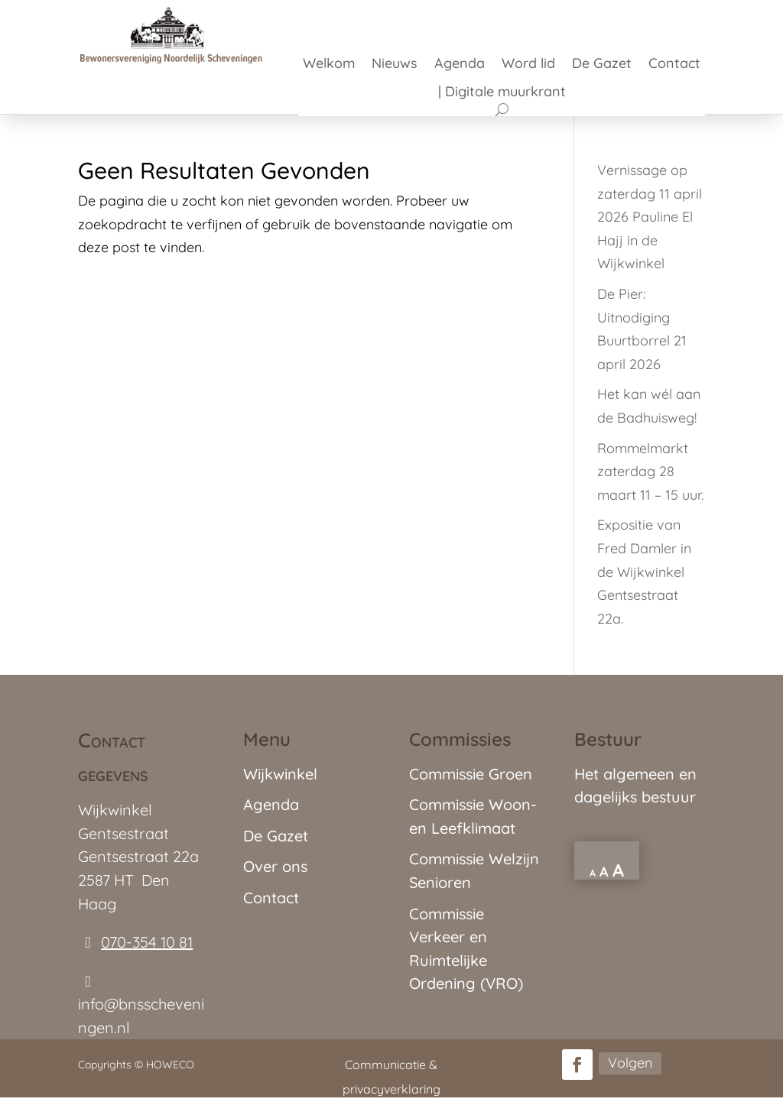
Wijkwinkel (280, 773)
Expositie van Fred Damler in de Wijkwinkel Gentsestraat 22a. (644, 571)
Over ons (275, 866)
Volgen (630, 1062)
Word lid (528, 65)
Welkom (329, 65)
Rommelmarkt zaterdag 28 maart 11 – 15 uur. (650, 471)
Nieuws (394, 65)
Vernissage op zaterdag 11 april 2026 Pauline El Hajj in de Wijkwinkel (649, 216)
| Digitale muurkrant (502, 93)
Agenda (459, 65)
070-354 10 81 (147, 941)
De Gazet (602, 65)
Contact (674, 65)
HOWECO (170, 1064)
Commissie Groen (470, 773)
